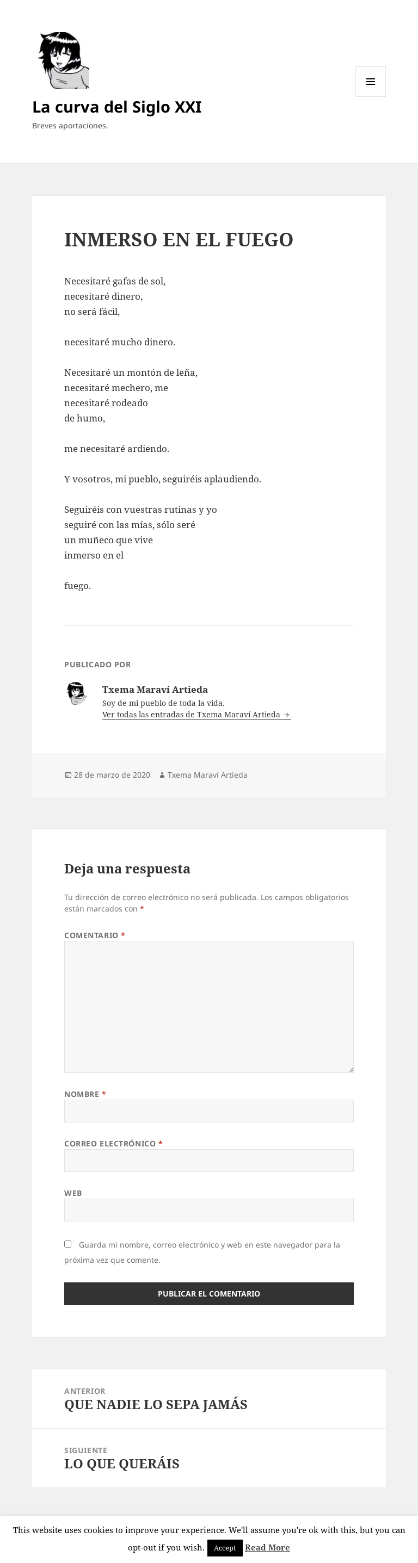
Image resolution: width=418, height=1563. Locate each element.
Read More (267, 1547)
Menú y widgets (371, 96)
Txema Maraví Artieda (208, 775)
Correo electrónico (113, 1143)
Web (73, 1193)
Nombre (85, 1094)
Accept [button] (225, 1548)
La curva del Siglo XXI (116, 106)
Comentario (95, 935)
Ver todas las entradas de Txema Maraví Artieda (192, 714)
